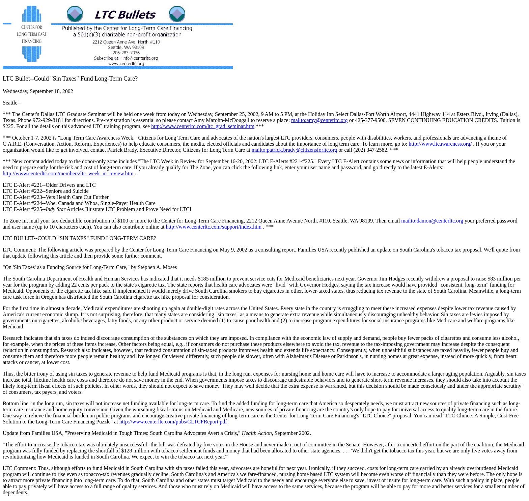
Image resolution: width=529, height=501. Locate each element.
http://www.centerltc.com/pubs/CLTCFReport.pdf (173, 421)
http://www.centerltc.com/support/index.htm (213, 227)
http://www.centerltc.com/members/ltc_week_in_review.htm (68, 173)
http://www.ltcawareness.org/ (440, 144)
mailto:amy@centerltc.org (319, 120)
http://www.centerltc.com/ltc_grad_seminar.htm (202, 126)
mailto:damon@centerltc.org (432, 221)
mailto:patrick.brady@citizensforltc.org (294, 150)
